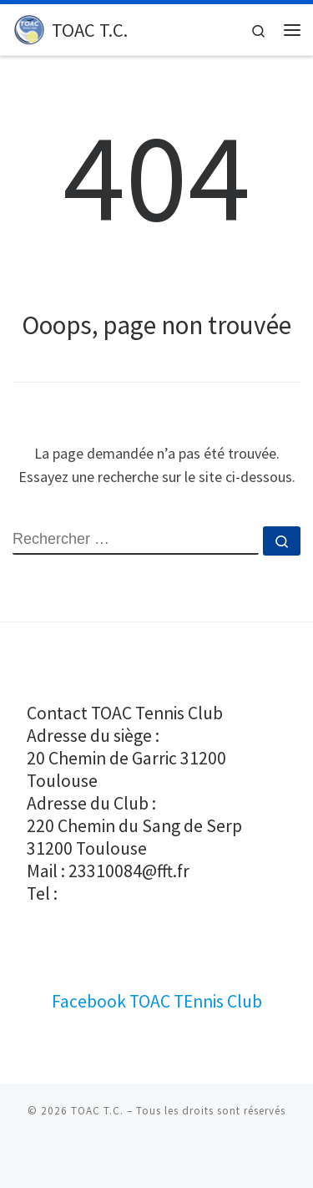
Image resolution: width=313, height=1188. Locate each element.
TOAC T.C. (97, 1111)
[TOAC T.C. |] (29, 27)
